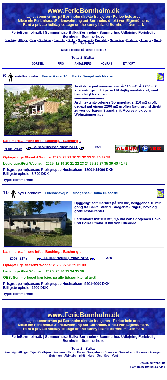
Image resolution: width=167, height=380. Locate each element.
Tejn (33, 40)
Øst (75, 43)
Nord (157, 40)
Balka (71, 40)
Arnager (145, 40)
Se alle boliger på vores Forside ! (83, 49)
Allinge (23, 40)
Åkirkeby (70, 355)
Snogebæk (85, 40)
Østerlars (55, 355)
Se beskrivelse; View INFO (54, 147)
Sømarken (117, 40)
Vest (91, 43)
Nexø (70, 352)
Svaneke (59, 40)
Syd (83, 43)
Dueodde (101, 40)
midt (82, 355)
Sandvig (10, 40)
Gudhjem (44, 40)
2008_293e (13, 149)
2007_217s (18, 258)
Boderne (132, 40)
